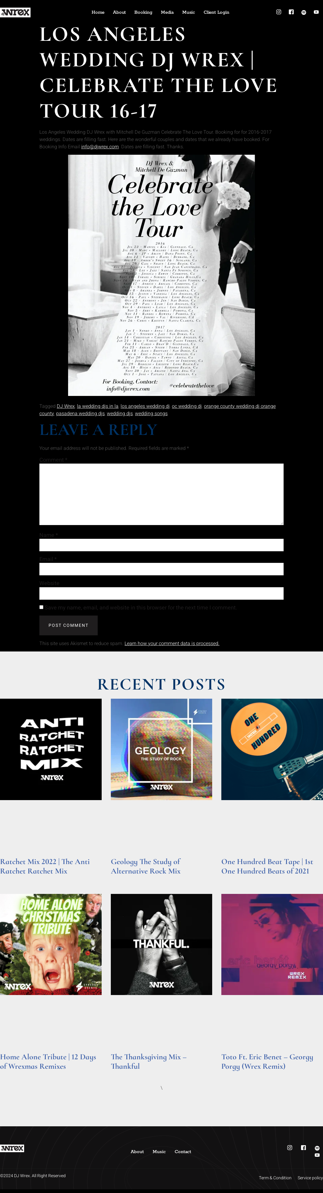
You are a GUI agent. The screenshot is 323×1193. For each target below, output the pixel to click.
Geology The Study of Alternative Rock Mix (145, 869)
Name (48, 538)
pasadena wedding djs (80, 413)
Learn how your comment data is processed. (172, 647)
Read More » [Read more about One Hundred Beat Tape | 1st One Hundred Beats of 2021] (233, 883)
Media (167, 12)
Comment (53, 460)
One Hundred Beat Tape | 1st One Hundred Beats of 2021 (267, 869)
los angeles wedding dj (145, 406)
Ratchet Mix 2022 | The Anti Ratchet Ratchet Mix (45, 869)
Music (188, 12)
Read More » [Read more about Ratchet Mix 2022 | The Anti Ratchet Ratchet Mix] (12, 883)
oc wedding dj (187, 406)
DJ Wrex (66, 406)
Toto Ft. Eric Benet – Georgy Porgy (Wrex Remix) (267, 1064)
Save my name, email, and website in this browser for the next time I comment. (141, 611)
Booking (143, 12)
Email (48, 562)
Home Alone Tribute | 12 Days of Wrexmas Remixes (48, 1064)
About (119, 12)
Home (98, 12)
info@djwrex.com (100, 146)
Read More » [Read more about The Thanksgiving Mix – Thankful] (122, 1078)
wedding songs (151, 413)
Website (49, 587)
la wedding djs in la (97, 406)
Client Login (216, 12)
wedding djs (120, 413)
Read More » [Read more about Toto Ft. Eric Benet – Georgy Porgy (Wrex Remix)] (233, 1078)
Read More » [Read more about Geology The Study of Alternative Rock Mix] (122, 883)
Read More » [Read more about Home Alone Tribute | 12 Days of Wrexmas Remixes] (12, 1078)
